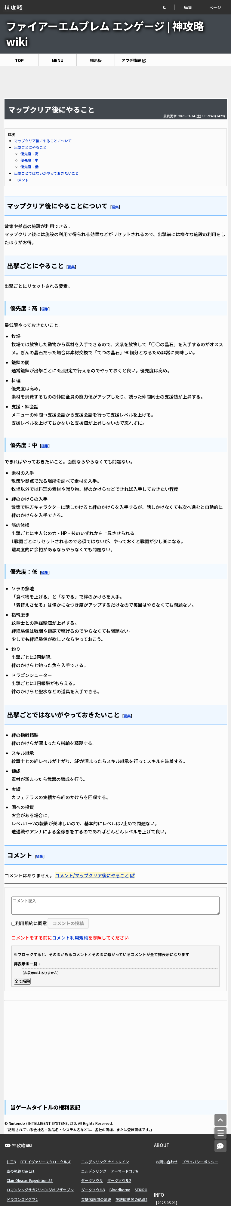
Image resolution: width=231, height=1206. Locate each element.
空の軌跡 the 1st (21, 1171)
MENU (57, 60)
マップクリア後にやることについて (43, 140)
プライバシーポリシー (200, 1161)
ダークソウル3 (93, 1189)
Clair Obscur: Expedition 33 (30, 1180)
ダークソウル (92, 1180)
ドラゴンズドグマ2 (22, 1199)
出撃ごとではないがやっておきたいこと (46, 173)
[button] (168, 7)
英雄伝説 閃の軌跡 (96, 1199)
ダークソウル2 (119, 1180)
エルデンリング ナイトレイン (105, 1161)
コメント (21, 179)
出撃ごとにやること (30, 147)
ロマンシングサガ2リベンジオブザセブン (40, 1189)
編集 (188, 7)
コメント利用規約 (70, 937)
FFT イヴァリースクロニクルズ (45, 1161)
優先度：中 (29, 160)
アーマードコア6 (124, 1171)
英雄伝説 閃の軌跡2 (131, 1199)
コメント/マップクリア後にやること (92, 875)
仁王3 (11, 1161)
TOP (19, 60)
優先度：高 (29, 153)
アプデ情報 (131, 60)
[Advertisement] (115, 82)
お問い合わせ (166, 1161)
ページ (215, 7)
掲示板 (96, 60)
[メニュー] (220, 1133)
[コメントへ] (220, 1146)
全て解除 (22, 981)
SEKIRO (141, 1189)
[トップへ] (220, 1120)
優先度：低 (29, 166)
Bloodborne (119, 1189)
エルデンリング (93, 1171)
